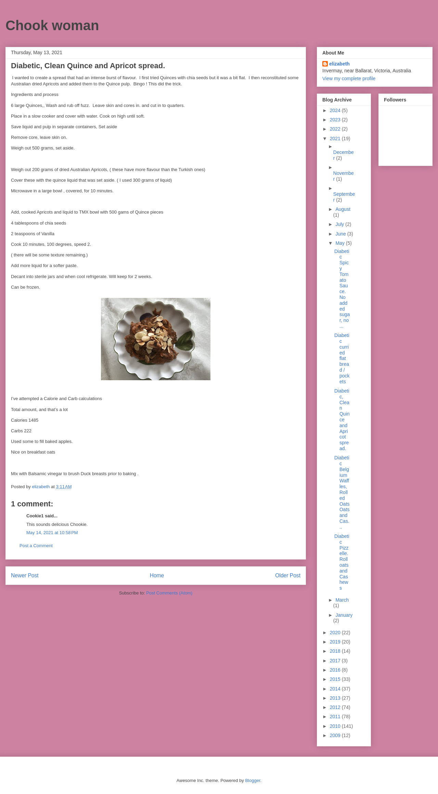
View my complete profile (348, 78)
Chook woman (52, 25)
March (342, 600)
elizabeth (339, 64)
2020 (336, 632)
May (340, 243)
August (342, 209)
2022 (336, 129)
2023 (336, 119)
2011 (336, 716)
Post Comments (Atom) (169, 593)
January (343, 615)
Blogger (252, 780)
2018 (336, 651)
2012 (336, 707)
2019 (336, 642)
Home (157, 575)
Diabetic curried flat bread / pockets (342, 358)
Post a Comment (36, 545)
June (341, 234)
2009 (336, 735)
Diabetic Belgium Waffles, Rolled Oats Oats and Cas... (342, 492)
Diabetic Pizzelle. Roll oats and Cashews (341, 562)
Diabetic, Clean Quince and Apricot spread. (342, 419)
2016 (336, 670)
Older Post (287, 575)
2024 (336, 110)
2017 (336, 660)
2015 (336, 679)
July (340, 224)
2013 (336, 698)
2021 (336, 138)
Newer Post (25, 575)
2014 (336, 688)
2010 (336, 726)
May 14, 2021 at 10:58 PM (52, 532)
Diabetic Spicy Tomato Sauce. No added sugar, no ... (342, 289)
